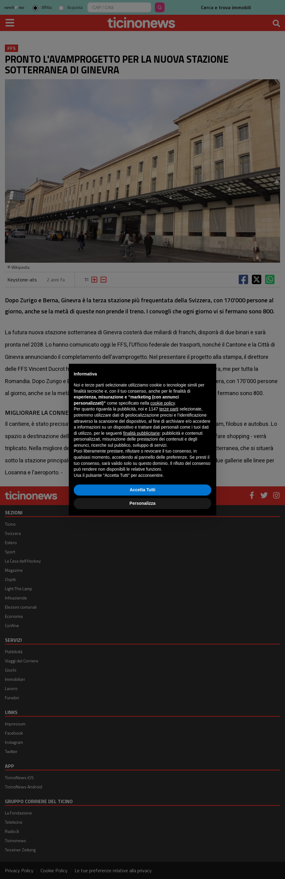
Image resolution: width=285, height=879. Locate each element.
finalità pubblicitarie (141, 433)
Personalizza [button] (143, 503)
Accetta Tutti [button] (142, 489)
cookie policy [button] (162, 403)
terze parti (168, 408)
